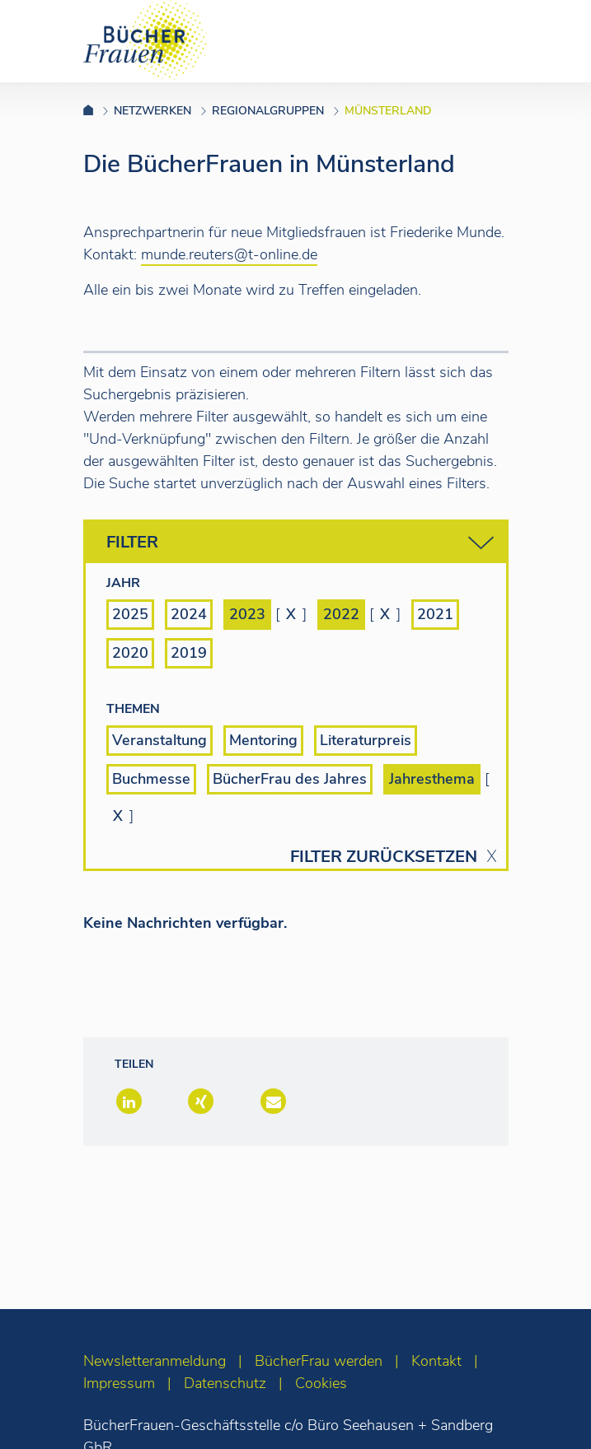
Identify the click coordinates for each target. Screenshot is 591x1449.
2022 (341, 614)
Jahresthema (432, 779)
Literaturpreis (365, 740)
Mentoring (263, 740)
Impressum (119, 1383)
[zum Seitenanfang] (546, 1414)
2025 (130, 614)
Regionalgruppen (268, 111)
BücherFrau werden (318, 1361)
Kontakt (436, 1361)
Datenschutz (225, 1383)
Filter (300, 543)
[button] (127, 1102)
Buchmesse (151, 779)
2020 (130, 653)
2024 (189, 614)
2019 (189, 653)
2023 (247, 614)
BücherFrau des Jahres (290, 779)
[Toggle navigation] (552, 40)
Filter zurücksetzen (383, 857)
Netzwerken (152, 111)
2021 (435, 614)
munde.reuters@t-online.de (229, 254)
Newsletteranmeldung (154, 1361)
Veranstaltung (159, 740)
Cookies (321, 1383)
